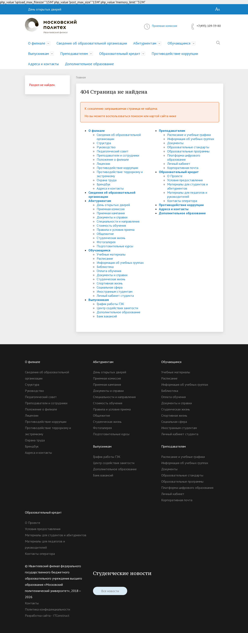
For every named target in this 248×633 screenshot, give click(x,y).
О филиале (36, 43)
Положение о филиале (113, 159)
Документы (175, 143)
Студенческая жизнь (111, 238)
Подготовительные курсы (115, 246)
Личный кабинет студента (115, 296)
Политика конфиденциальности (47, 609)
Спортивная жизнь (110, 283)
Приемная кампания (111, 213)
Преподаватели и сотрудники (118, 155)
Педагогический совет (112, 151)
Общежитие (105, 234)
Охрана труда (106, 180)
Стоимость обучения (111, 225)
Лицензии (103, 163)
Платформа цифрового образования (183, 157)
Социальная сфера (109, 287)
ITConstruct (61, 615)
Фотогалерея (106, 242)
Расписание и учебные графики (189, 135)
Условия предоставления (185, 180)
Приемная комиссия (164, 26)
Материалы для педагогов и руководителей (187, 194)
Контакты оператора (182, 201)
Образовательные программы (188, 151)
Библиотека (105, 267)
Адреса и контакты (43, 63)
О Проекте (174, 176)
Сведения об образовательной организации (91, 43)
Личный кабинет (178, 163)
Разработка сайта (38, 615)
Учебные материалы (111, 254)
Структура (104, 143)
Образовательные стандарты (188, 147)
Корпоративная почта (182, 168)
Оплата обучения (109, 271)
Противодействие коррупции (175, 53)
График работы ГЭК (110, 304)
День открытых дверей (44, 9)
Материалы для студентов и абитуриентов (55, 535)
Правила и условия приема (115, 230)
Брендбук (103, 184)
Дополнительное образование (89, 63)
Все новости (110, 591)
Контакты (32, 603)
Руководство (106, 147)
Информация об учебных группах (120, 263)
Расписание (105, 258)
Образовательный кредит (119, 53)
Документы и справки (112, 217)
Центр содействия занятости (117, 308)
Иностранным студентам (114, 291)
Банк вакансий (107, 316)
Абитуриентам (144, 43)
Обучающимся (179, 43)
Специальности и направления (118, 221)
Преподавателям (74, 53)
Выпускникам (38, 53)
